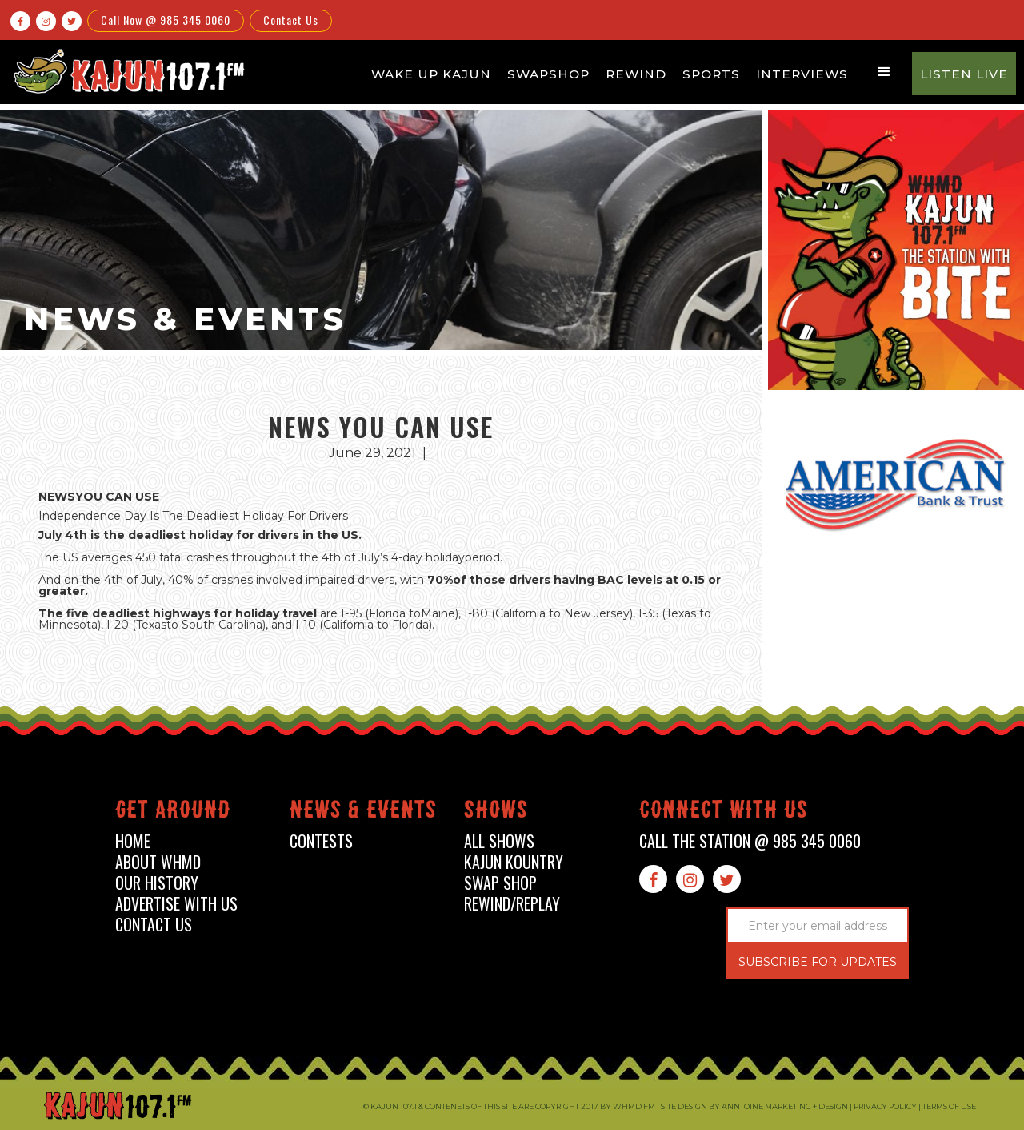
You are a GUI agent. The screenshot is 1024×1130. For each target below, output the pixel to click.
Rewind (636, 74)
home (132, 841)
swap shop (500, 883)
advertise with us (176, 903)
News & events (363, 812)
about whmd (158, 862)
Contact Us (290, 19)
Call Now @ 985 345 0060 (165, 19)
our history (156, 883)
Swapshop (548, 74)
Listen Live (964, 74)
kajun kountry (513, 862)
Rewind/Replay (512, 903)
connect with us (723, 812)
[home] (126, 71)
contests (321, 841)
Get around (172, 812)
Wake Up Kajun (431, 74)
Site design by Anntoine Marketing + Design (754, 1106)
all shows (499, 841)
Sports (711, 74)
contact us (153, 924)
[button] (884, 72)
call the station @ (750, 841)
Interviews (802, 74)
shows (496, 812)
